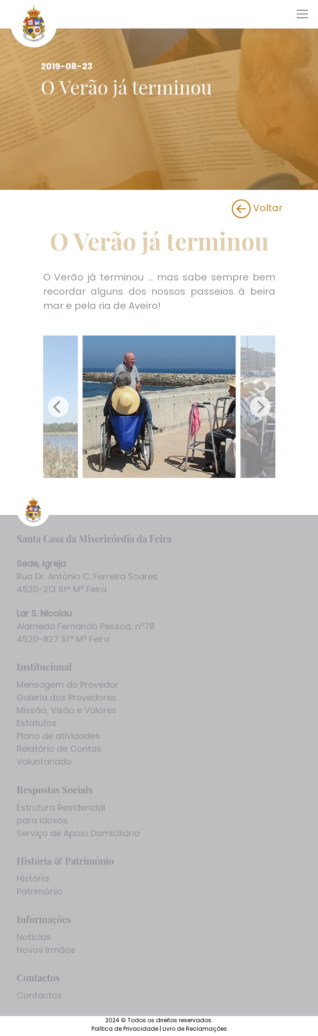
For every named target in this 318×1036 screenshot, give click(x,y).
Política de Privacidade (125, 1029)
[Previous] (58, 406)
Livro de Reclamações (195, 1029)
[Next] (260, 406)
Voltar (257, 208)
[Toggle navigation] (213, 12)
